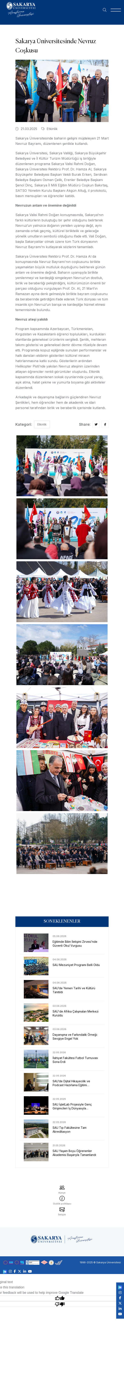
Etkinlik (49, 129)
